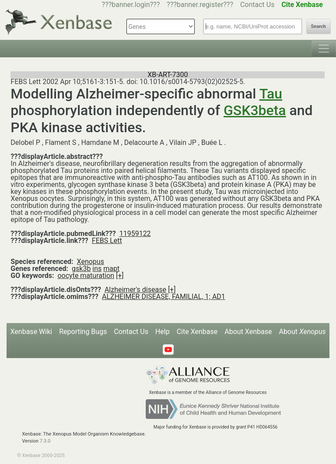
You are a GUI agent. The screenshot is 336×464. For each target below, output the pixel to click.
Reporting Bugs (83, 331)
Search (318, 26)
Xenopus (90, 261)
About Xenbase (248, 331)
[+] (120, 275)
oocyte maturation (85, 275)
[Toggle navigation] (324, 48)
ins (97, 268)
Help (162, 331)
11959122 (135, 233)
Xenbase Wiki (31, 331)
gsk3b (81, 268)
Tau (270, 93)
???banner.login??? (131, 4)
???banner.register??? (200, 4)
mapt (111, 268)
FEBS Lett (107, 240)
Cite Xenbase (197, 331)
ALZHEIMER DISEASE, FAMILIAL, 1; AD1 (163, 296)
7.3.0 (45, 441)
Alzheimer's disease (135, 289)
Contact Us (257, 4)
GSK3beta (255, 110)
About (302, 331)
